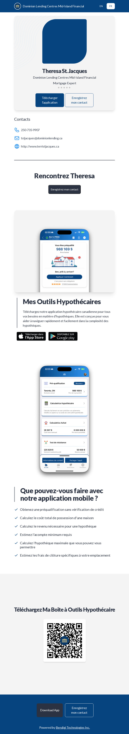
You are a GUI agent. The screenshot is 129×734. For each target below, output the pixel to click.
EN (101, 6)
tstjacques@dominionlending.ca (41, 138)
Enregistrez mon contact (79, 100)
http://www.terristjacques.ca (40, 146)
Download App (49, 710)
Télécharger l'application (50, 100)
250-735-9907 (30, 130)
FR (110, 6)
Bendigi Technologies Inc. (73, 727)
